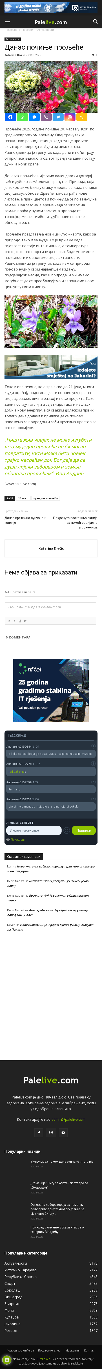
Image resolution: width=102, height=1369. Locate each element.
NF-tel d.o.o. (43, 1359)
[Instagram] (69, 117)
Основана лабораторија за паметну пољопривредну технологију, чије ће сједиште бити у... (57, 1209)
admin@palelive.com (68, 1119)
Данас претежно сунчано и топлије (25, 520)
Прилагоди (18, 839)
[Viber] (46, 117)
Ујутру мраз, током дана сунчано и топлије (62, 1161)
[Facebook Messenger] (34, 117)
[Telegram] (58, 117)
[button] (7, 21)
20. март (23, 498)
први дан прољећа (45, 498)
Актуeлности (12, 39)
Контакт (89, 1350)
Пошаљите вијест (49, 1350)
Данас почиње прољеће (43, 47)
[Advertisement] (51, 995)
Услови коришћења (20, 1350)
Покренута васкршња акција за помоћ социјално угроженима (75, 522)
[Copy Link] (81, 117)
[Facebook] (10, 117)
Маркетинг (73, 1350)
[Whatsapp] (22, 117)
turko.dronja (16, 771)
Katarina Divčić (14, 55)
